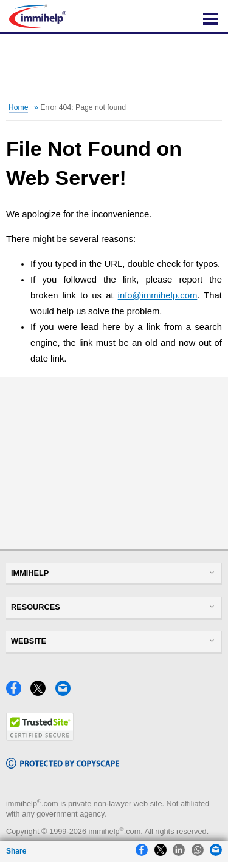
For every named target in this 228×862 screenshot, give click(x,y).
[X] (41, 692)
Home (19, 107)
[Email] (66, 692)
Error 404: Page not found (83, 107)
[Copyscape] (62, 765)
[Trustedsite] (40, 737)
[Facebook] (17, 692)
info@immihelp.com (158, 295)
